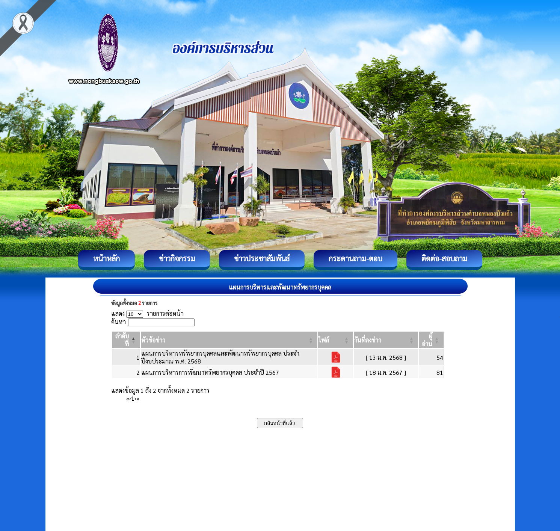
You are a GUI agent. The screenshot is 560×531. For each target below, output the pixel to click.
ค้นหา (118, 322)
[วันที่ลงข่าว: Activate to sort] (386, 340)
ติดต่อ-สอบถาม (444, 258)
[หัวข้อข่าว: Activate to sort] (229, 340)
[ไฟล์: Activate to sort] (335, 340)
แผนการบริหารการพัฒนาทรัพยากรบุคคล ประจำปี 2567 (210, 372)
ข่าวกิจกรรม (177, 258)
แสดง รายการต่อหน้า (147, 313)
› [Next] (135, 398)
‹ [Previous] (130, 398)
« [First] (127, 398)
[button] (153, 340)
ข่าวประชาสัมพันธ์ (262, 258)
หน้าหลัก (106, 258)
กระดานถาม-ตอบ (355, 258)
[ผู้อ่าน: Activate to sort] (431, 340)
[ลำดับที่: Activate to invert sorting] (126, 340)
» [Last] (137, 398)
